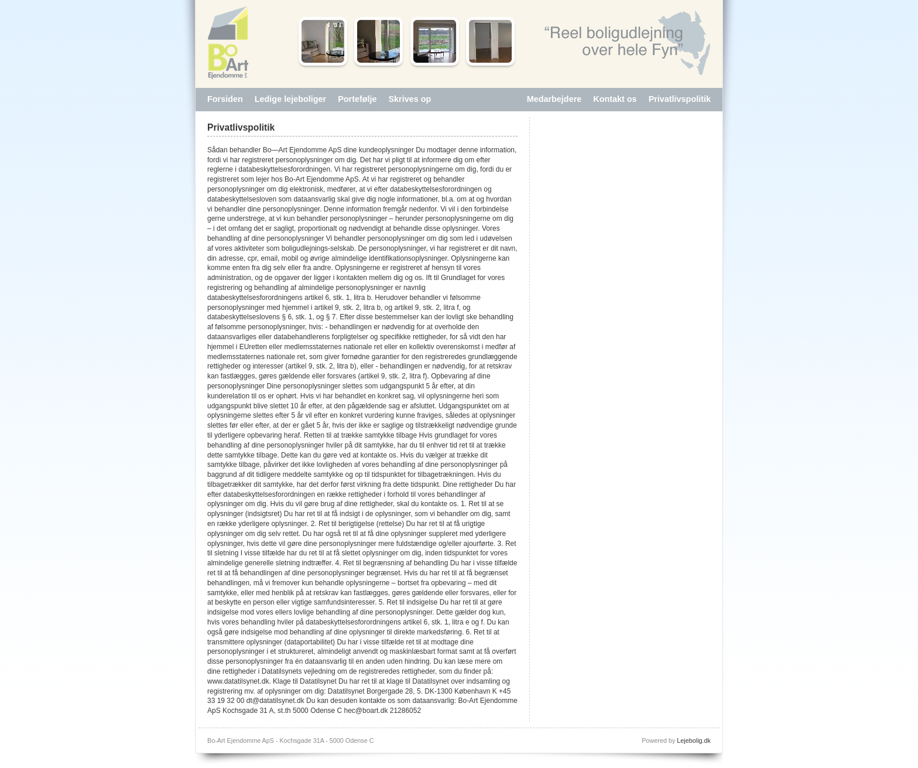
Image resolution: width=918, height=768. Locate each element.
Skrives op (410, 99)
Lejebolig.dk (694, 740)
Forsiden (225, 99)
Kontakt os (614, 99)
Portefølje (357, 99)
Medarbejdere (554, 99)
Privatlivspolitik (680, 99)
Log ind (385, 740)
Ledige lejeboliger (290, 99)
